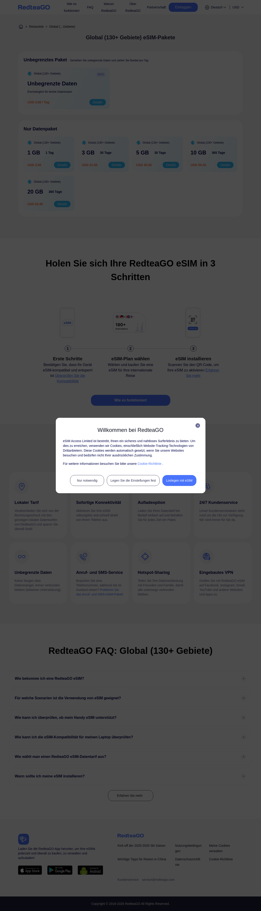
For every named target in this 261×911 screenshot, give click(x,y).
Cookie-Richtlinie (149, 463)
